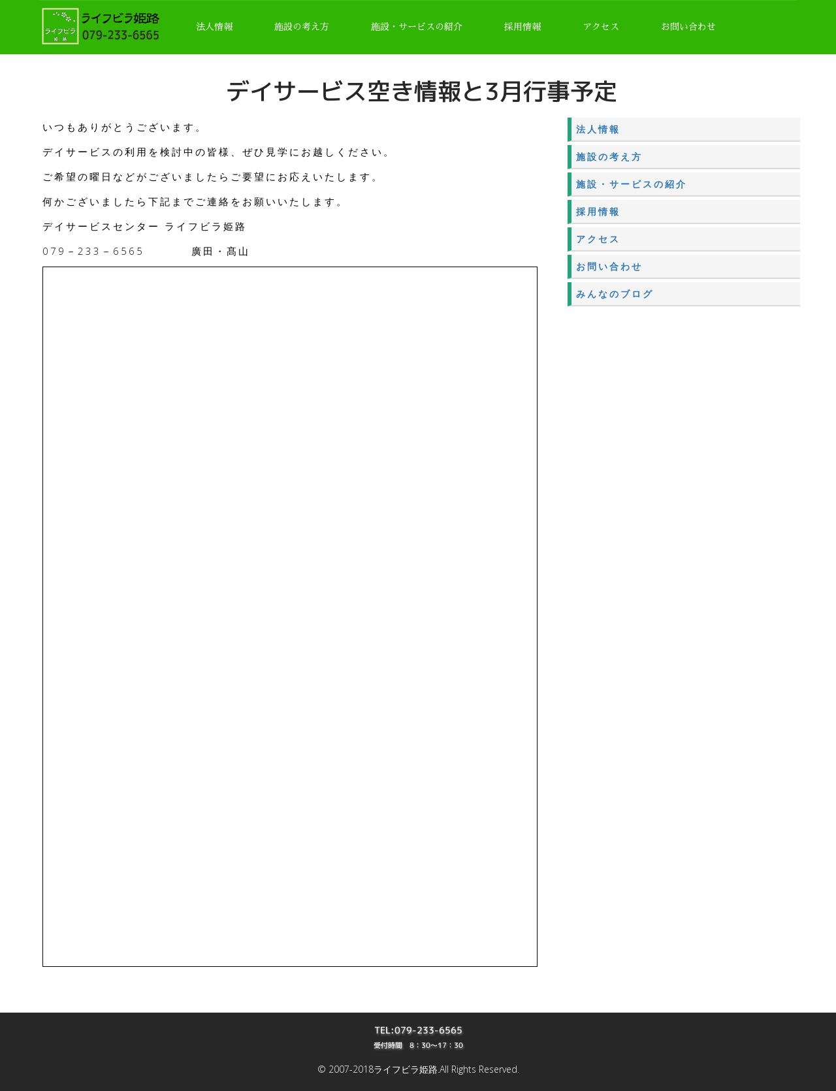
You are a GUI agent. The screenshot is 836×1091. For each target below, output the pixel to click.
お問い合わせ (688, 26)
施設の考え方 (301, 26)
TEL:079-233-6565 (418, 1030)
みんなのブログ (615, 293)
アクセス (601, 26)
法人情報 (214, 26)
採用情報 (522, 26)
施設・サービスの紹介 (416, 26)
